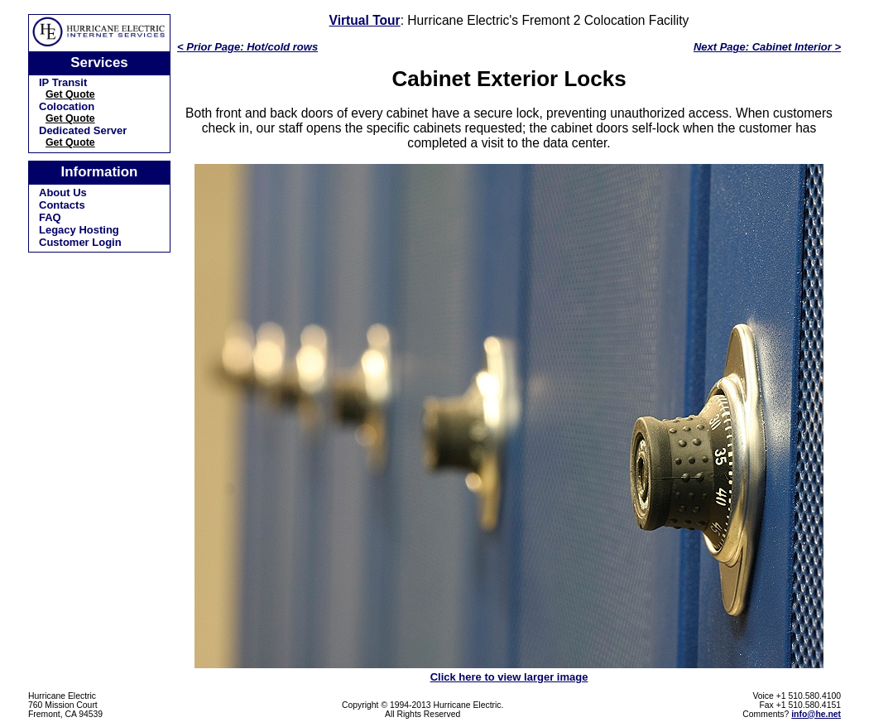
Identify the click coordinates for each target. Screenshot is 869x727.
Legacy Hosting (79, 230)
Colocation (66, 106)
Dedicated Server (83, 130)
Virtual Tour (365, 20)
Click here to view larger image (509, 677)
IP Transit (63, 82)
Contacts (62, 205)
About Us (63, 192)
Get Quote (70, 94)
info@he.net (816, 714)
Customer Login (80, 242)
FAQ (50, 217)
